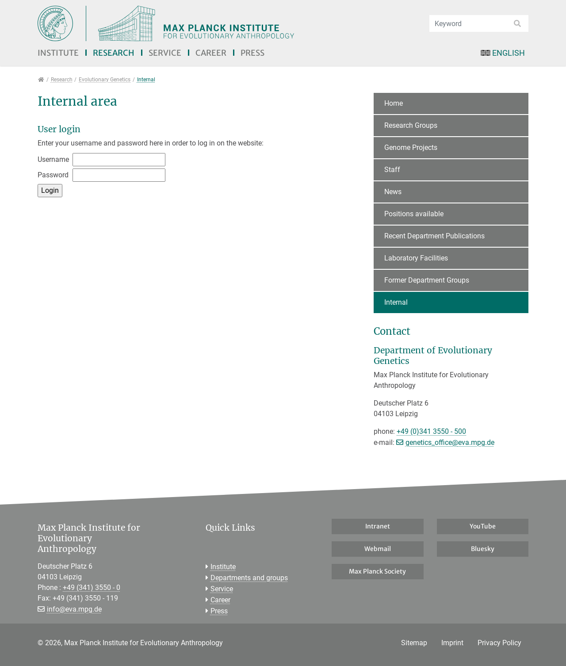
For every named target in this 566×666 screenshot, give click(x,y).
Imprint (452, 643)
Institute (58, 53)
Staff (392, 169)
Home (393, 103)
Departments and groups (249, 578)
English (503, 52)
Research (113, 53)
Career (210, 53)
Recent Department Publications (434, 236)
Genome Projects (410, 147)
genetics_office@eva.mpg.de (449, 442)
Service (165, 53)
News (393, 192)
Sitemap (414, 643)
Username (53, 159)
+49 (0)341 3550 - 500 (431, 431)
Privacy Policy (499, 643)
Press (252, 53)
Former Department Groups (426, 280)
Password (53, 175)
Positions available (414, 214)
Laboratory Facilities (416, 258)
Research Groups (410, 125)
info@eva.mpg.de (74, 609)
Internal (396, 302)
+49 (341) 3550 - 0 (91, 587)
